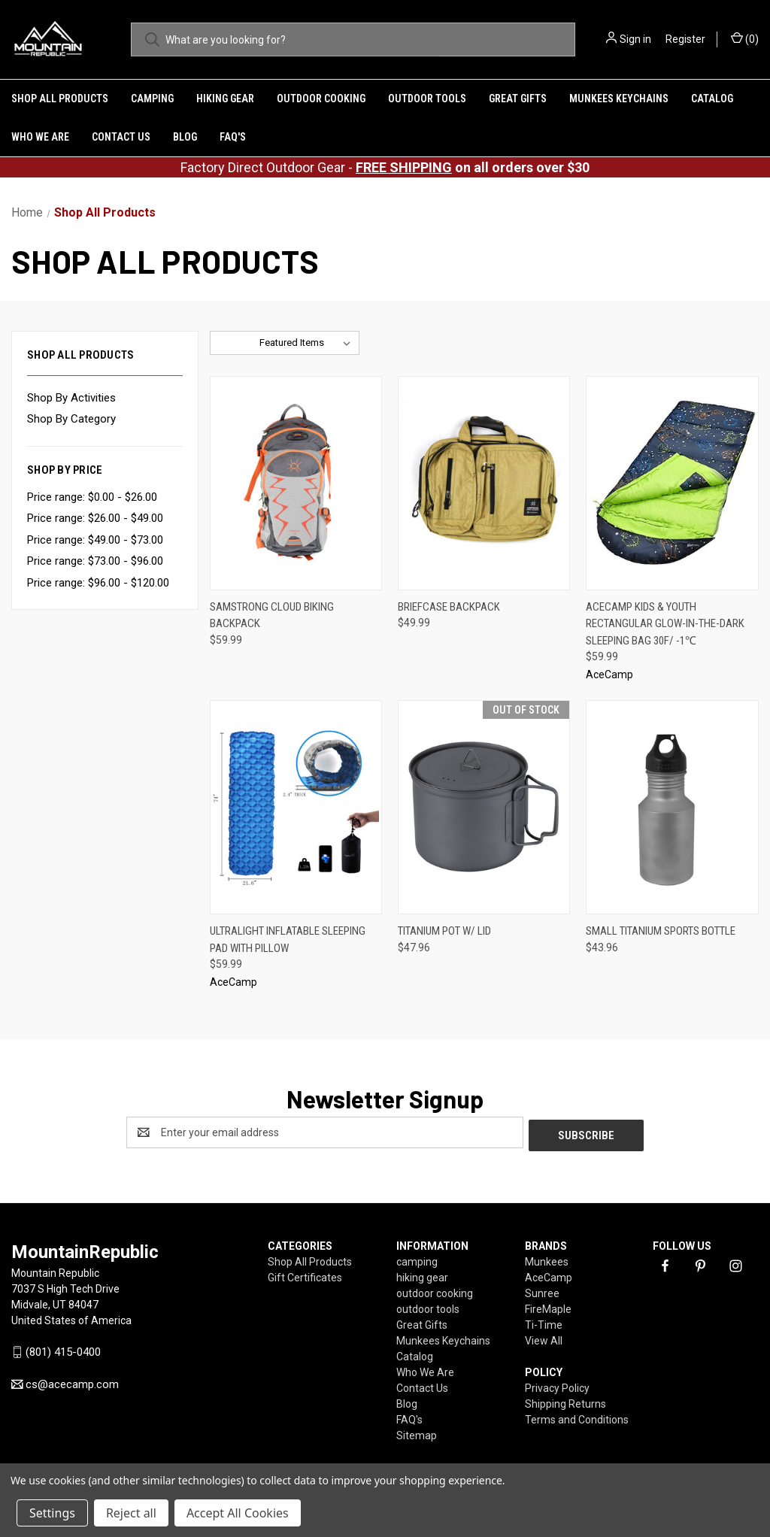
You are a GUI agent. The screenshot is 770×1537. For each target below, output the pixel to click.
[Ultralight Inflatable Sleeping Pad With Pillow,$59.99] (296, 807)
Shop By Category (71, 419)
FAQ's (233, 137)
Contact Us (121, 137)
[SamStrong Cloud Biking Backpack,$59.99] (296, 483)
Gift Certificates (305, 1275)
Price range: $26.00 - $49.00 (95, 518)
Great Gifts (518, 98)
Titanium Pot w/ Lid (444, 931)
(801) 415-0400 (63, 1350)
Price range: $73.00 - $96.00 (95, 561)
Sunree (542, 1290)
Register (685, 39)
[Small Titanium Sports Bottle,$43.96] (672, 807)
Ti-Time (543, 1322)
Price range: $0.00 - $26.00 (92, 497)
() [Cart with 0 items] (745, 38)
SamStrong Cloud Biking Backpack (272, 615)
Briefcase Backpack (449, 607)
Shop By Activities (71, 398)
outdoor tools (427, 98)
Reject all (131, 1513)
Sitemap (416, 1432)
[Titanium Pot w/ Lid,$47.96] (484, 807)
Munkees (546, 1259)
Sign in (635, 39)
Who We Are (40, 137)
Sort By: (234, 342)
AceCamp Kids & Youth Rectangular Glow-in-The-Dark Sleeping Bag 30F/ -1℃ (665, 623)
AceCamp (548, 1275)
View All (543, 1338)
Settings (52, 1513)
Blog (185, 137)
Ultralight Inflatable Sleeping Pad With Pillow (287, 939)
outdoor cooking (321, 98)
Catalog (712, 98)
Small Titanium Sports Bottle (660, 931)
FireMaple (548, 1306)
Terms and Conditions (577, 1417)
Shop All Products (59, 98)
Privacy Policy (557, 1385)
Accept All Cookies (237, 1513)
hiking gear (225, 98)
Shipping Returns (565, 1401)
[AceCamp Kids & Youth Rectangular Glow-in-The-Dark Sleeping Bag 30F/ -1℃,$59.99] (672, 483)
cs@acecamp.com (72, 1382)
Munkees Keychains (618, 98)
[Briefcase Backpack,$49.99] (484, 483)
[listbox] (308, 343)
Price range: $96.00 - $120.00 (98, 583)
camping (152, 98)
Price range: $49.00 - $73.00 (95, 540)
